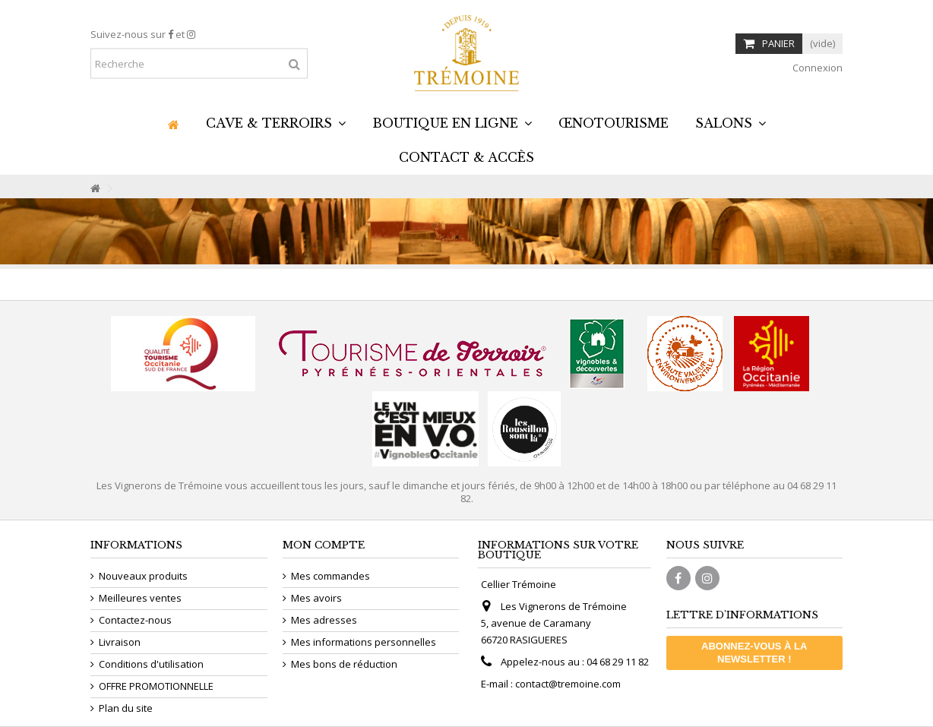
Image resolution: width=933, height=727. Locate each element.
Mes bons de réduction (344, 664)
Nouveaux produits (143, 576)
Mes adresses (324, 620)
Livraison (120, 642)
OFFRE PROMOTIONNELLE (156, 686)
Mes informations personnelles (363, 642)
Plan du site (126, 708)
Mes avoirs (316, 598)
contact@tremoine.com (568, 684)
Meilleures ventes (140, 598)
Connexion (816, 67)
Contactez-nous (135, 620)
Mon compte (324, 545)
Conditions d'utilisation (151, 664)
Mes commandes (330, 576)
